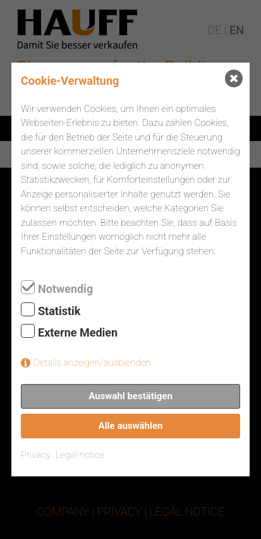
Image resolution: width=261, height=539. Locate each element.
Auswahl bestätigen (130, 396)
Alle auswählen (131, 425)
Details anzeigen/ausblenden (91, 362)
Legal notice (79, 455)
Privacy (36, 455)
